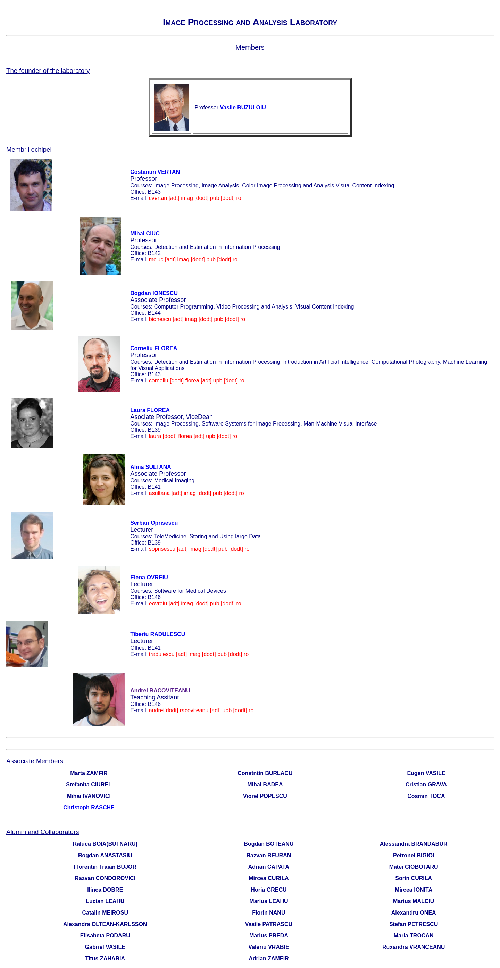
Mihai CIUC (144, 233)
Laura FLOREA (150, 410)
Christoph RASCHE (89, 807)
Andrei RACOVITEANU (160, 690)
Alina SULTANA (150, 467)
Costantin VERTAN (155, 172)
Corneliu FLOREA (153, 348)
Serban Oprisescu (154, 523)
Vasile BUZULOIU (243, 107)
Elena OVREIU (149, 577)
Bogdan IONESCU (154, 293)
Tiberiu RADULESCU (157, 634)
